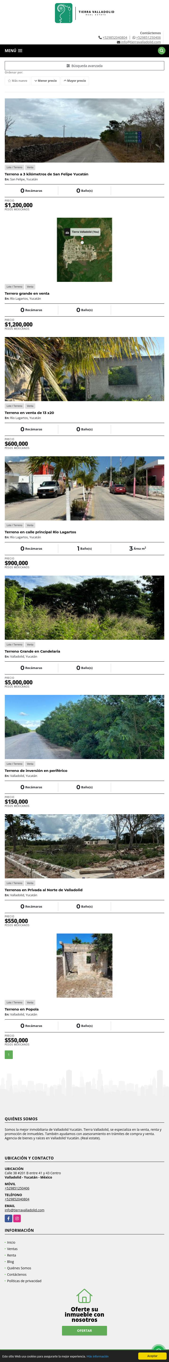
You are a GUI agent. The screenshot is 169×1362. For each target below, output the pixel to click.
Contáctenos (17, 1274)
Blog (10, 1261)
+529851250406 (148, 37)
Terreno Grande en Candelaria (32, 651)
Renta (11, 1255)
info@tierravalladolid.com (24, 1210)
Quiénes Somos (19, 1268)
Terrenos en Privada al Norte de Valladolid (44, 890)
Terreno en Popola (22, 1009)
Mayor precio (75, 81)
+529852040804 (114, 37)
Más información (98, 1357)
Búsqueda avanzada (84, 65)
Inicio (11, 1242)
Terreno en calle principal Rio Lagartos (40, 532)
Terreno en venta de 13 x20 (29, 412)
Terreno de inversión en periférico (36, 770)
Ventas (12, 1248)
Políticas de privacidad (24, 1281)
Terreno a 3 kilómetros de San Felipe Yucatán (46, 174)
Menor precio (45, 81)
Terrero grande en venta (27, 293)
